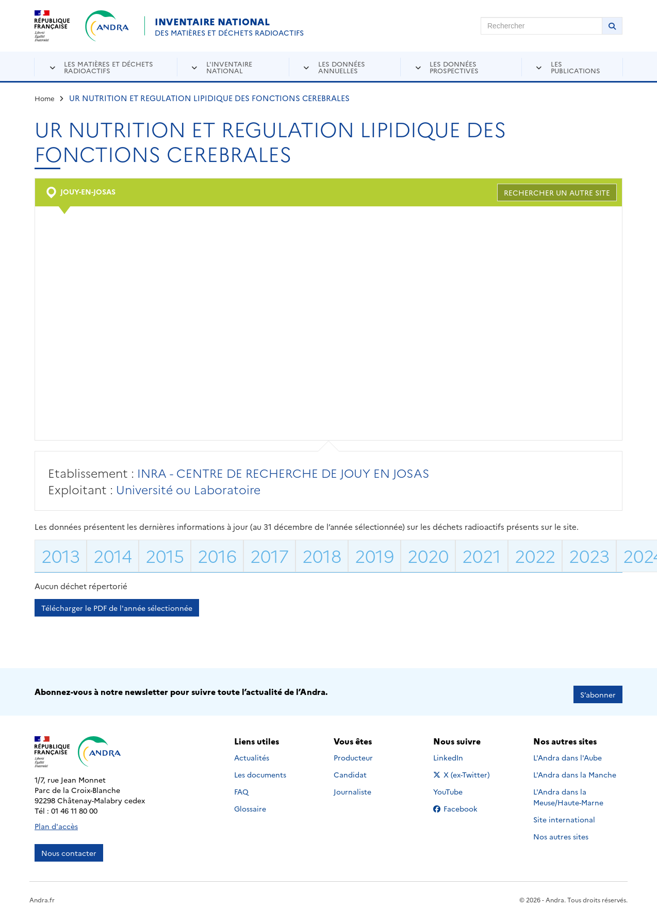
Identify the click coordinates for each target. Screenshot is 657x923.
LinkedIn (459, 752)
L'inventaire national (229, 67)
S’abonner (598, 689)
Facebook (463, 803)
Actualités (251, 752)
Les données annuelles (341, 67)
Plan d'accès (56, 821)
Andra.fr (42, 894)
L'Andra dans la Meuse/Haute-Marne (568, 791)
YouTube (459, 786)
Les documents (260, 769)
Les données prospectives (454, 67)
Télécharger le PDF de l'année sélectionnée (116, 608)
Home (45, 98)
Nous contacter (68, 848)
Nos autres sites (560, 831)
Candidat (350, 769)
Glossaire (250, 803)
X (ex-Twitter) (463, 769)
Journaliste (352, 786)
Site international (564, 814)
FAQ (241, 786)
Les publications (575, 67)
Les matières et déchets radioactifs (108, 67)
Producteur (353, 752)
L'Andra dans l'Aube (567, 752)
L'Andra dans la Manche (574, 769)
